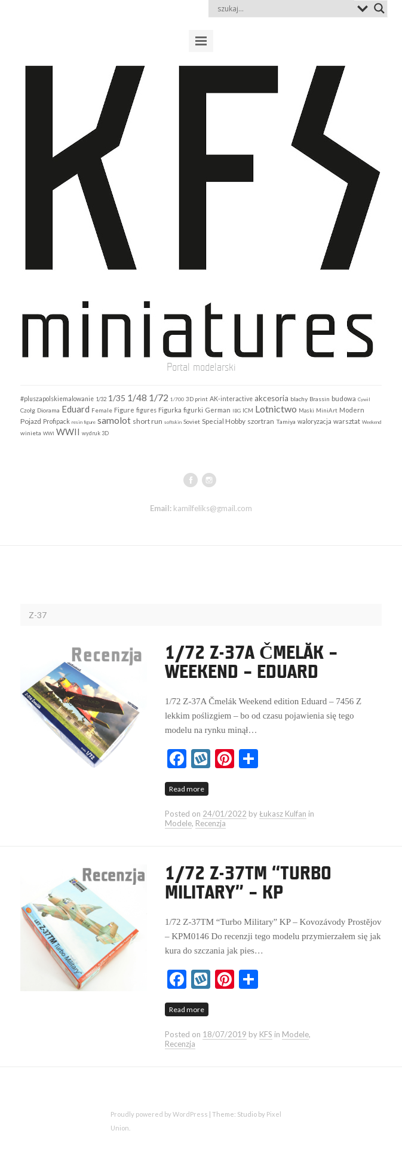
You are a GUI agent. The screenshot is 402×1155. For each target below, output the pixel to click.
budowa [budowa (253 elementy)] (344, 398)
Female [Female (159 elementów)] (101, 410)
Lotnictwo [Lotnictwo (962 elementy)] (276, 408)
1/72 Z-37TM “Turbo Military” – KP (248, 883)
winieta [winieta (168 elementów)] (30, 432)
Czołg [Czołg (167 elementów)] (27, 410)
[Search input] (284, 8)
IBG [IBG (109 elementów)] (236, 411)
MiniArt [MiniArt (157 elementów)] (326, 410)
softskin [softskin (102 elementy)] (173, 422)
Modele (178, 823)
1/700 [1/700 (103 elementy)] (177, 399)
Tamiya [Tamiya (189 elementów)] (286, 421)
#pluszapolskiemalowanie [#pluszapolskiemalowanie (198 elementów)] (57, 398)
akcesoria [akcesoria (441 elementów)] (271, 398)
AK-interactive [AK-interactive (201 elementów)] (231, 398)
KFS (265, 1034)
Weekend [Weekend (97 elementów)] (371, 422)
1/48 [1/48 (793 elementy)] (137, 397)
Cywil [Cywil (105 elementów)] (364, 399)
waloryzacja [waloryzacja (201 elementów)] (314, 421)
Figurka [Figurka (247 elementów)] (170, 410)
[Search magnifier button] (379, 8)
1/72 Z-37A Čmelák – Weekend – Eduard (251, 663)
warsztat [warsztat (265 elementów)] (346, 421)
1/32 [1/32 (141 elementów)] (101, 399)
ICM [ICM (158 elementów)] (248, 410)
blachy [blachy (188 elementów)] (299, 398)
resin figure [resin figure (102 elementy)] (84, 422)
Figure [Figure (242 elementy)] (124, 410)
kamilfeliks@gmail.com (212, 508)
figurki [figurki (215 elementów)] (193, 410)
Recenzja (210, 823)
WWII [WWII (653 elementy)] (68, 431)
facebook (190, 480)
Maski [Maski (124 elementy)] (306, 410)
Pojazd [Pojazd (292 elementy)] (30, 421)
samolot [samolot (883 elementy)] (114, 420)
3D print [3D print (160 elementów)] (197, 398)
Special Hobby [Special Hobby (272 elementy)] (224, 421)
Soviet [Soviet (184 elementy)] (191, 421)
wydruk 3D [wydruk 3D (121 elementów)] (95, 433)
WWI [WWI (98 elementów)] (48, 433)
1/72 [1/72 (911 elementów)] (158, 397)
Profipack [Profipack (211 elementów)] (56, 421)
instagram (209, 480)
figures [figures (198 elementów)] (146, 410)
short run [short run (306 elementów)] (147, 421)
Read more (186, 788)
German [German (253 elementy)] (218, 410)
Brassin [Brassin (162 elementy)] (319, 398)
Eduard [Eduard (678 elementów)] (76, 409)
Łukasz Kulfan (282, 813)
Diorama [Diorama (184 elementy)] (48, 410)
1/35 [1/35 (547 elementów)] (116, 398)
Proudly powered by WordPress (159, 1114)
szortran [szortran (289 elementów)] (260, 421)
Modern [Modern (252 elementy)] (351, 410)
